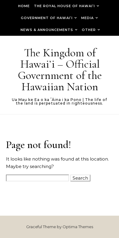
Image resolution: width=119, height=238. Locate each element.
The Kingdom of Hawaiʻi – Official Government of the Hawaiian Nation (60, 70)
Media (87, 18)
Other (89, 30)
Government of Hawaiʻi (47, 18)
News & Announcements (47, 30)
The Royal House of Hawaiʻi (64, 6)
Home (24, 6)
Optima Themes (77, 226)
